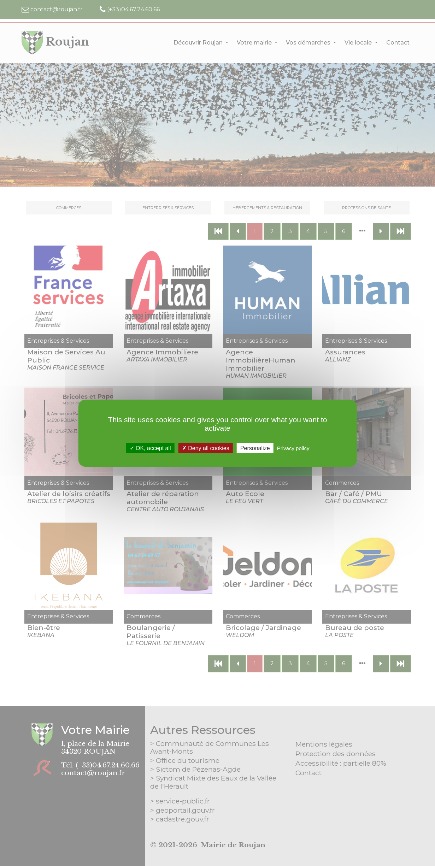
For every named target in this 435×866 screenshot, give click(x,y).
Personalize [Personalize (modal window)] (255, 448)
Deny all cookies (205, 448)
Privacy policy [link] (293, 448)
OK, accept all (150, 448)
